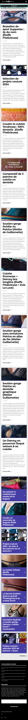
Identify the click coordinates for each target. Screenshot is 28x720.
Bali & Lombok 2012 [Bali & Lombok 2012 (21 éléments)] (17, 687)
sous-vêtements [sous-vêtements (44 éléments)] (20, 693)
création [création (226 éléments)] (8, 690)
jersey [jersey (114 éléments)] (2, 691)
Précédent (23, 656)
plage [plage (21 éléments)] (4, 693)
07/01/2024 (5, 87)
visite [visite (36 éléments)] (5, 696)
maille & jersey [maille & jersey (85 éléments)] (12, 691)
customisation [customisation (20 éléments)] (15, 690)
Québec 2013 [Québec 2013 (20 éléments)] (13, 693)
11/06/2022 (5, 400)
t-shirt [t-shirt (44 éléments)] (10, 694)
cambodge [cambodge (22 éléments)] (3, 689)
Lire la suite (7, 60)
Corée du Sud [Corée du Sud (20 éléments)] (20, 689)
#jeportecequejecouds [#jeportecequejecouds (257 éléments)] (5, 687)
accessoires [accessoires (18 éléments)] (11, 687)
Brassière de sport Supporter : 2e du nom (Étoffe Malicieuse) (14, 32)
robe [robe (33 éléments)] (16, 693)
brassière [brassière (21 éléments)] (23, 687)
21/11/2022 (5, 235)
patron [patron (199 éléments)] (23, 691)
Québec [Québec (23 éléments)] (8, 693)
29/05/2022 (5, 452)
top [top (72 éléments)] (20, 694)
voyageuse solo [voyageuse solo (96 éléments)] (13, 696)
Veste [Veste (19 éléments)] (23, 694)
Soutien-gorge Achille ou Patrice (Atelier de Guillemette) (13, 228)
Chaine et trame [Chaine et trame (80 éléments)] (11, 689)
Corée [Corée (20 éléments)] (16, 689)
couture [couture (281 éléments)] (24, 689)
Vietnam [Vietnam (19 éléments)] (2, 696)
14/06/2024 (5, 41)
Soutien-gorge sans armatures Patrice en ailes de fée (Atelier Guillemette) (13, 336)
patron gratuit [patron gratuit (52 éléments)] (3, 692)
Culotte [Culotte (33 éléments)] (11, 690)
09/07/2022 (5, 345)
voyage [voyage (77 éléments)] (8, 696)
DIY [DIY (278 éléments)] (19, 690)
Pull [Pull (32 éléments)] (6, 693)
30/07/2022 (5, 290)
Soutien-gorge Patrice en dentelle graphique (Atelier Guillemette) (12, 390)
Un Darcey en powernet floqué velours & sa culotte (14, 445)
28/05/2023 (5, 135)
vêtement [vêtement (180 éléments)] (17, 696)
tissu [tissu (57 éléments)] (19, 694)
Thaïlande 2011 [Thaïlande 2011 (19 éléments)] (14, 694)
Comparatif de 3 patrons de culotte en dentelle (13, 178)
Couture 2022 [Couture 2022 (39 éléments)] (3, 690)
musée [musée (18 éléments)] (16, 691)
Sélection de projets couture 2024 (13, 81)
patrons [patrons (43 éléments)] (15, 692)
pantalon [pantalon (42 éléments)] (19, 691)
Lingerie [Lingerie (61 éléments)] (7, 691)
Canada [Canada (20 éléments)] (7, 689)
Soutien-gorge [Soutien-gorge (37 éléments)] (3, 694)
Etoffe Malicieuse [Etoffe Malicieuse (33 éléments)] (23, 690)
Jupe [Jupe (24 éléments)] (5, 691)
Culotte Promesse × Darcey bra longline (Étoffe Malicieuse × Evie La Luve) (14, 280)
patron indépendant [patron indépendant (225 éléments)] (9, 692)
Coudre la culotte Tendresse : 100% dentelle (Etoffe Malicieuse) (14, 128)
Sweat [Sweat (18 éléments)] (8, 694)
